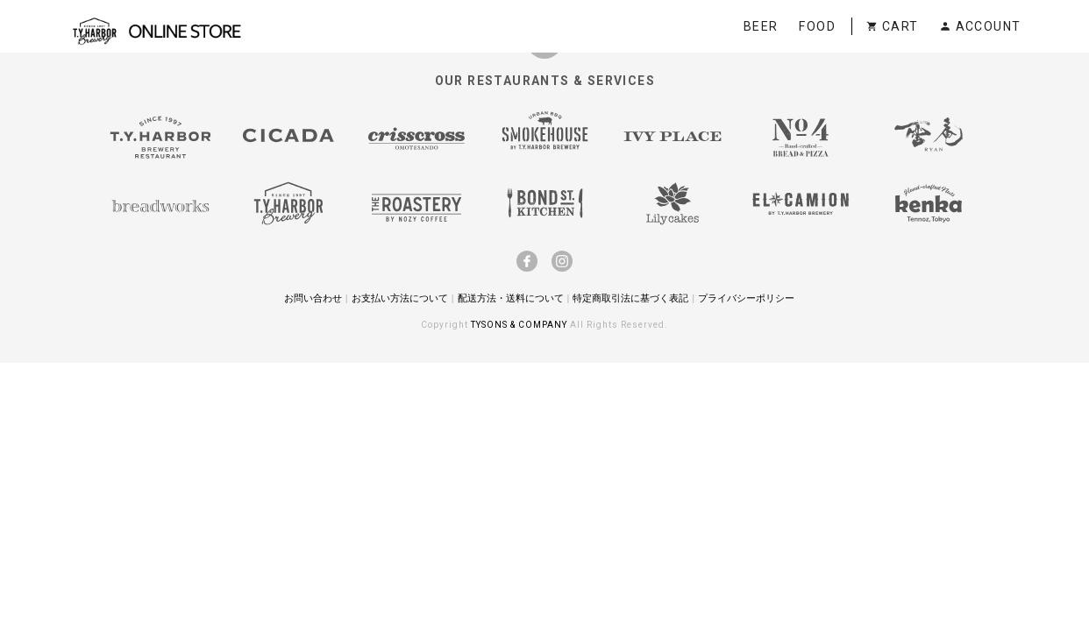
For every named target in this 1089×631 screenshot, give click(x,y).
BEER (761, 26)
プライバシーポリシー (746, 298)
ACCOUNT (980, 26)
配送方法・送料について (511, 298)
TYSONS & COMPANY (520, 325)
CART (891, 26)
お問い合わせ (313, 298)
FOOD (817, 26)
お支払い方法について (400, 298)
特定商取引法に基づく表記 (630, 298)
